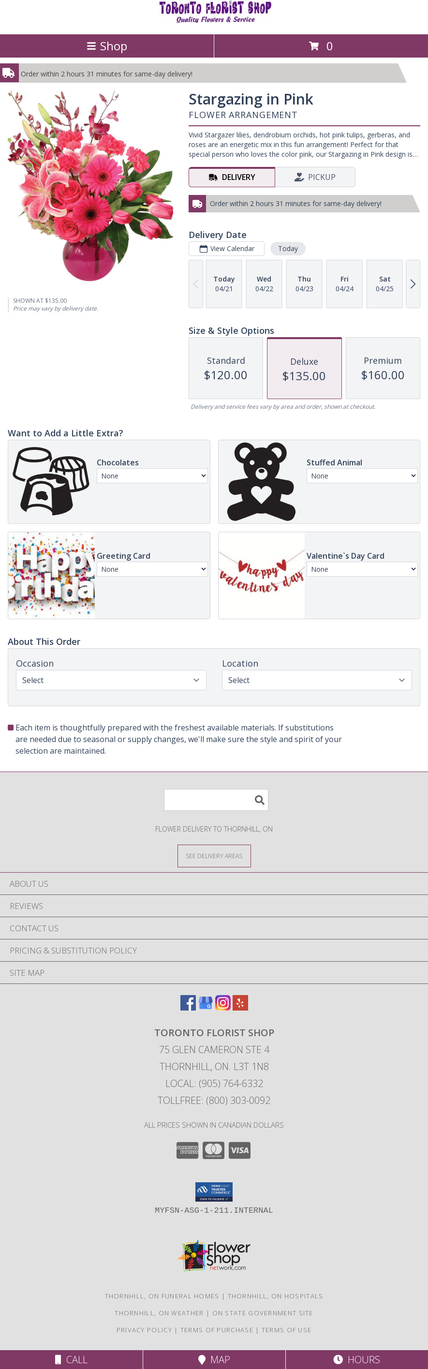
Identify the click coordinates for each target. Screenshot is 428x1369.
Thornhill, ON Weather (159, 1313)
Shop (107, 46)
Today (288, 248)
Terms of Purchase (216, 1329)
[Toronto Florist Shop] (214, 20)
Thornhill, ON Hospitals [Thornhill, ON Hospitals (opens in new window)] (276, 1296)
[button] (214, 1192)
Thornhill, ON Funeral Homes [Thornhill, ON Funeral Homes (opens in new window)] (162, 1296)
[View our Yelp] (240, 1007)
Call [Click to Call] (71, 1359)
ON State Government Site (262, 1313)
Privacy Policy (144, 1329)
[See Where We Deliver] (214, 855)
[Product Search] (216, 800)
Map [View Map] (214, 1359)
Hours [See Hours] (356, 1359)
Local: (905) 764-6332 (214, 1083)
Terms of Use (287, 1329)
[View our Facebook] (188, 1007)
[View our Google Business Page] (205, 1007)
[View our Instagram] (223, 1007)
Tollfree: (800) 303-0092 (214, 1100)
